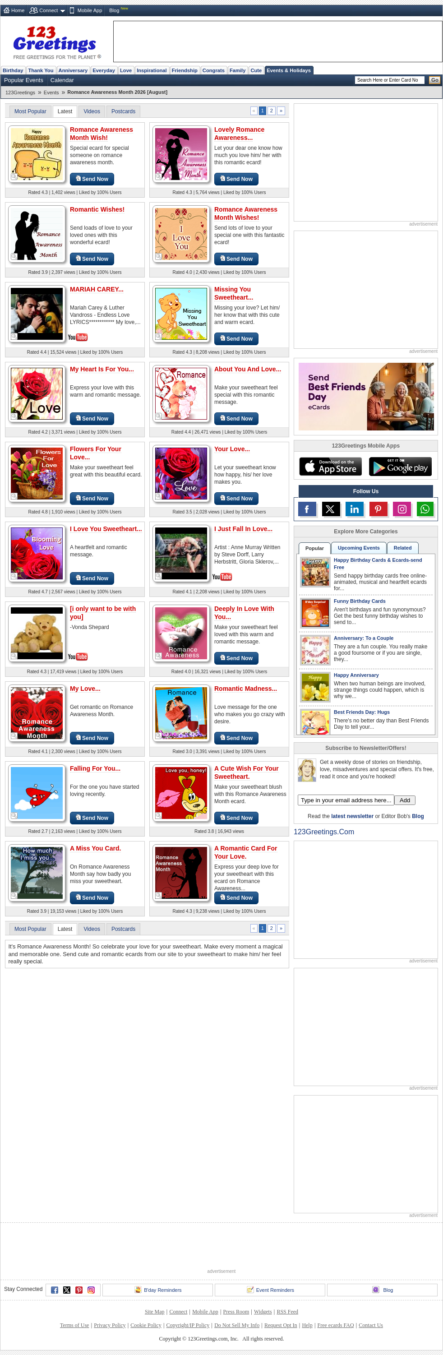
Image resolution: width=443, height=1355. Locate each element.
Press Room (236, 1312)
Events (51, 92)
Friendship (185, 70)
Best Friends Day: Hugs (362, 712)
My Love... (85, 688)
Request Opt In (280, 1325)
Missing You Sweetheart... (233, 293)
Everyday (103, 70)
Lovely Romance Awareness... (239, 133)
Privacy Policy (109, 1325)
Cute (256, 70)
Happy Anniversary (356, 675)
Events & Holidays (289, 70)
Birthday (13, 70)
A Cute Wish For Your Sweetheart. (246, 772)
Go (434, 80)
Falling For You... (95, 768)
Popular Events (23, 80)
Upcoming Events (359, 547)
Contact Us (371, 1325)
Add (405, 800)
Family (237, 70)
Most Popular (30, 111)
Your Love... (232, 449)
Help (307, 1325)
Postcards (123, 111)
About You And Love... (247, 369)
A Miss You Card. (95, 848)
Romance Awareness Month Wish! (101, 133)
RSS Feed (287, 1312)
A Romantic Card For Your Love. (245, 852)
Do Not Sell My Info (236, 1325)
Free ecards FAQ (335, 1325)
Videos (91, 111)
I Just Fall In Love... (243, 528)
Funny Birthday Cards (360, 601)
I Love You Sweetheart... (106, 528)
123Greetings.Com (324, 832)
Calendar (62, 80)
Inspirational (152, 70)
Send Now (92, 179)
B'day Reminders (157, 1289)
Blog (114, 10)
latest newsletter (352, 816)
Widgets (263, 1312)
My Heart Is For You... (102, 369)
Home (17, 10)
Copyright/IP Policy (187, 1325)
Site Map (155, 1312)
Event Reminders (270, 1289)
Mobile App (90, 10)
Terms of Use (74, 1325)
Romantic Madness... (245, 688)
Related (403, 547)
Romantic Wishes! (97, 209)
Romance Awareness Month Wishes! (245, 213)
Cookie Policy (145, 1325)
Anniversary (73, 70)
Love (126, 70)
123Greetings (20, 92)
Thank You (40, 70)
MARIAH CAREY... (97, 289)
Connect (48, 10)
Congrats (214, 70)
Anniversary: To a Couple (363, 638)
